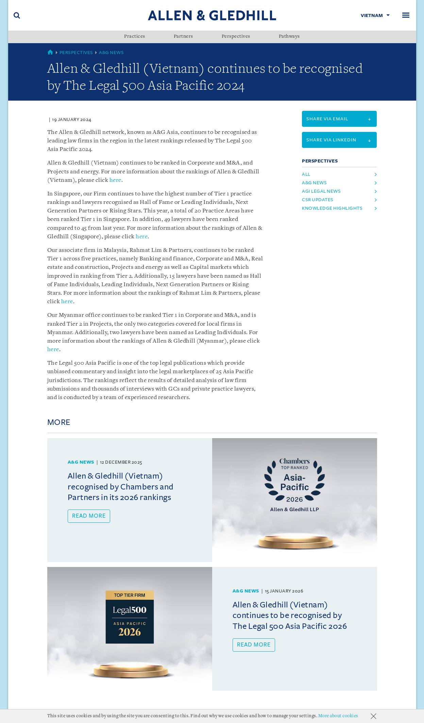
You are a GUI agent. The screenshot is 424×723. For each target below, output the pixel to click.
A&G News (111, 52)
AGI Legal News (321, 191)
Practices (134, 36)
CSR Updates (318, 199)
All (306, 174)
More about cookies (338, 716)
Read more (89, 516)
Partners (183, 36)
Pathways (289, 36)
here (115, 180)
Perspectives (236, 36)
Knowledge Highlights (332, 208)
